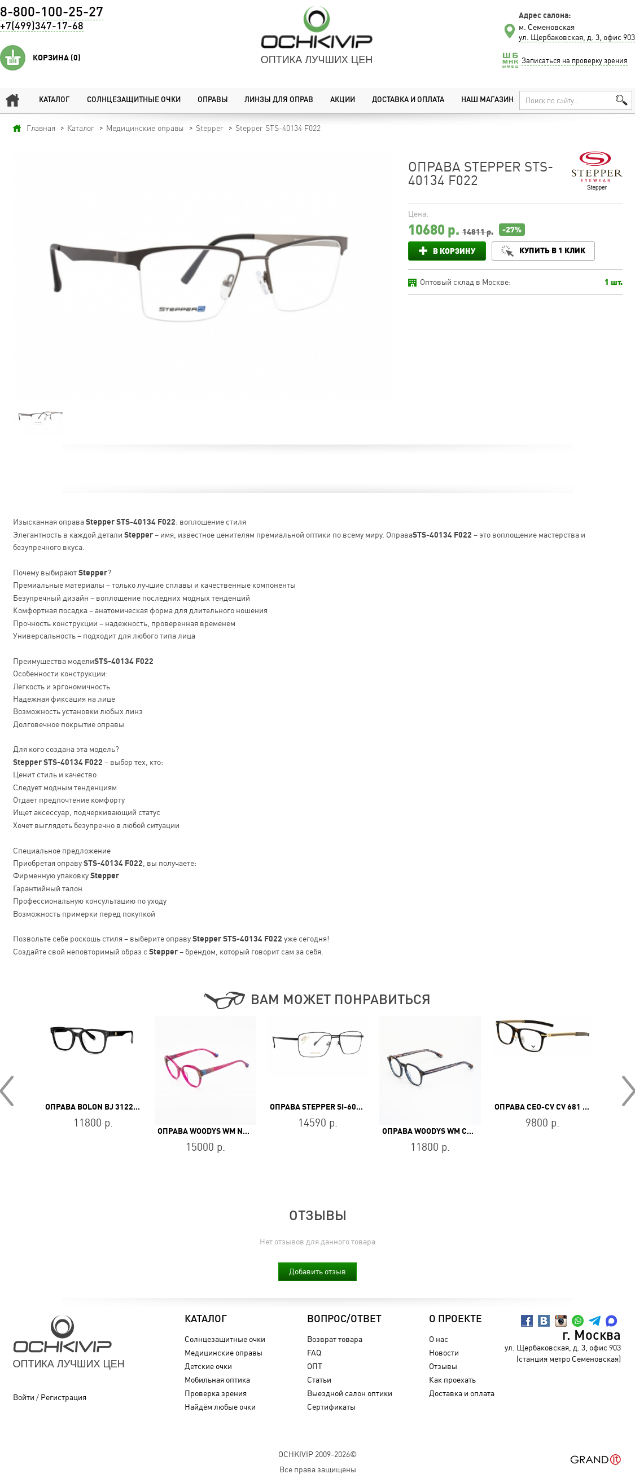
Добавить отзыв (317, 1271)
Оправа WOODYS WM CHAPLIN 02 (444, 1131)
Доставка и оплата (404, 100)
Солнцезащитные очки (131, 100)
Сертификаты (337, 1406)
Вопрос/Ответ (350, 1319)
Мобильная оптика (223, 1379)
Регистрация (63, 1397)
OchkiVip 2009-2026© (317, 1454)
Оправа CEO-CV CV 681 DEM (546, 1107)
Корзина (57, 57)
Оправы (210, 100)
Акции (338, 100)
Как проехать (458, 1379)
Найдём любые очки (225, 1406)
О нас (444, 1339)
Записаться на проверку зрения (575, 60)
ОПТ (320, 1366)
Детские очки (214, 1366)
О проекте (461, 1319)
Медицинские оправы (229, 1352)
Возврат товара (340, 1339)
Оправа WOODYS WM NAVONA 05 (218, 1131)
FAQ (320, 1352)
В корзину (454, 251)
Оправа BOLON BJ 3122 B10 (97, 1107)
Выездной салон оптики (355, 1393)
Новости (450, 1352)
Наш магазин (485, 100)
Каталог (52, 100)
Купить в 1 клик (555, 250)
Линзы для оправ (275, 100)
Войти (23, 1397)
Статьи (325, 1379)
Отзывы (449, 1366)
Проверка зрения (221, 1393)
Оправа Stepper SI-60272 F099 (329, 1107)
